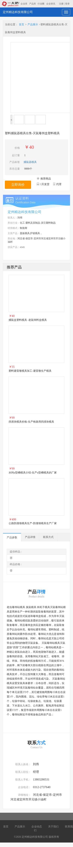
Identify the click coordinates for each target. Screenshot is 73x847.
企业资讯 (50, 3)
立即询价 (18, 185)
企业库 (24, 3)
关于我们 (53, 826)
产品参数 (12, 537)
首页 (21, 24)
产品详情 (30, 537)
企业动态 (36, 826)
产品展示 (33, 24)
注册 (61, 3)
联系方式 (48, 537)
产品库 (32, 3)
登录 (67, 3)
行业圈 (41, 3)
